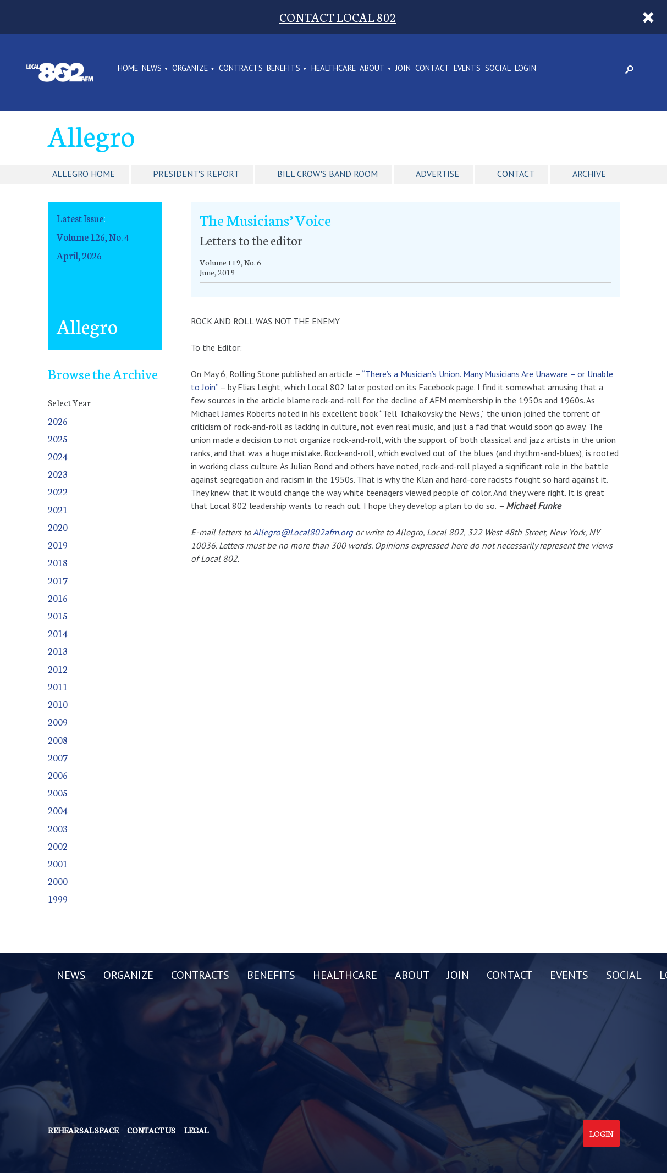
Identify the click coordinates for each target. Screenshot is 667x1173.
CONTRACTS (241, 68)
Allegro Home (83, 173)
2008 (58, 739)
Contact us (151, 1130)
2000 (58, 881)
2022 (58, 491)
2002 (58, 846)
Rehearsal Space (83, 1130)
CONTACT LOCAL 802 (337, 16)
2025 (58, 438)
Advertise (437, 173)
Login (601, 1133)
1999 (58, 898)
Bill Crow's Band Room (327, 173)
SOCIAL (498, 68)
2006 (58, 775)
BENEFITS (283, 68)
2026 (58, 421)
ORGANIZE (190, 68)
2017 (58, 580)
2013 (58, 650)
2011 (58, 686)
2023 (58, 473)
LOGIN (525, 68)
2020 (58, 527)
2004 (58, 810)
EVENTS (467, 68)
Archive (589, 173)
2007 (58, 757)
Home (128, 68)
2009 (58, 721)
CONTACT (432, 68)
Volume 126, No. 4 (93, 237)
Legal (196, 1130)
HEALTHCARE (333, 68)
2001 (58, 863)
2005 (58, 792)
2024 (58, 456)
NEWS (152, 68)
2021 (58, 509)
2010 (58, 704)
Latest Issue (80, 218)
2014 (58, 633)
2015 (58, 615)
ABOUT (372, 68)
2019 (58, 544)
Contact (515, 173)
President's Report (196, 173)
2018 (58, 562)
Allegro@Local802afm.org (303, 532)
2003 (58, 828)
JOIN (403, 68)
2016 (58, 598)
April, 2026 (79, 255)
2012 (58, 669)
